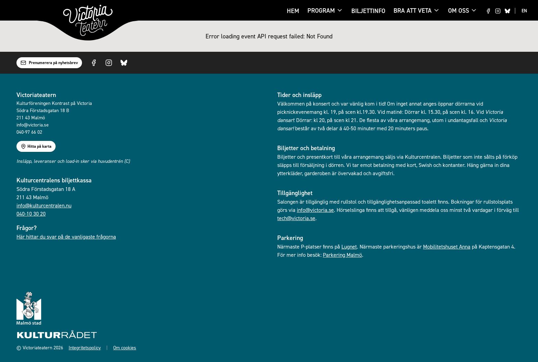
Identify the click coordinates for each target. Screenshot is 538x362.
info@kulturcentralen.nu (43, 205)
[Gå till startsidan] (88, 20)
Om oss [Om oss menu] (462, 10)
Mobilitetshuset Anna (446, 246)
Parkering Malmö (342, 254)
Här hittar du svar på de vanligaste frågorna (66, 236)
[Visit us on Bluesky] (507, 11)
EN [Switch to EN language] (524, 11)
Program (321, 11)
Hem (293, 11)
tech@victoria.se (296, 218)
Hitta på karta (36, 146)
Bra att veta (413, 11)
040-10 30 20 (31, 213)
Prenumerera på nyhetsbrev (49, 62)
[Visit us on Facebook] (488, 11)
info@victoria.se (315, 209)
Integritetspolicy (85, 347)
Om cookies (124, 347)
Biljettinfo (368, 11)
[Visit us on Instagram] (498, 11)
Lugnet (349, 246)
